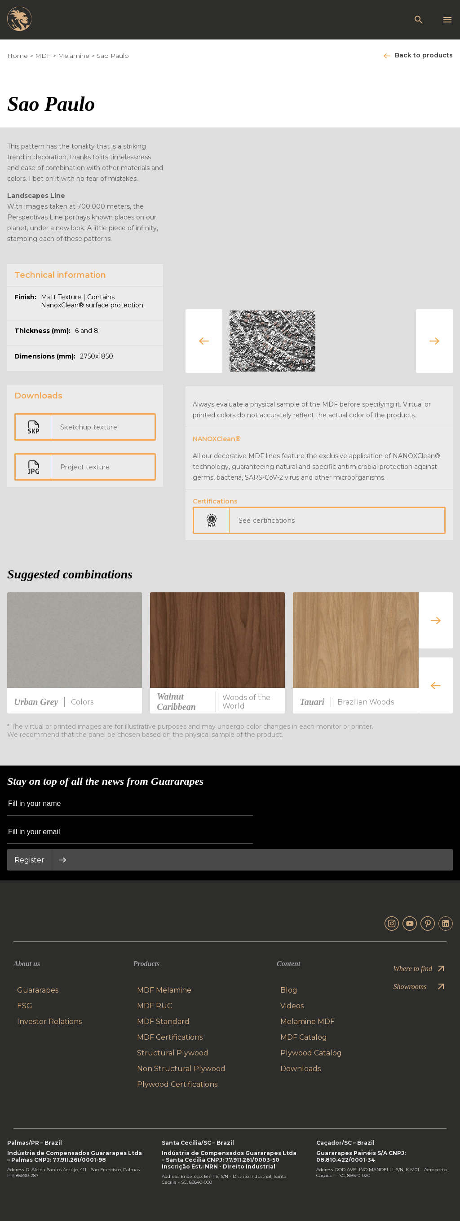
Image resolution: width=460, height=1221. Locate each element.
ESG (24, 1006)
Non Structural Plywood (181, 1068)
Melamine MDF (307, 1021)
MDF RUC (154, 1006)
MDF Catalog (303, 1037)
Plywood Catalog (311, 1053)
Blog (288, 990)
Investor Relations (49, 1021)
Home (17, 56)
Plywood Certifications (177, 1084)
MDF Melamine (164, 990)
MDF (43, 56)
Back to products (424, 55)
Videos (292, 1006)
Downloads (300, 1068)
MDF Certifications (170, 1037)
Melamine (73, 56)
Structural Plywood (172, 1053)
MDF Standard (163, 1021)
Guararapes (37, 990)
